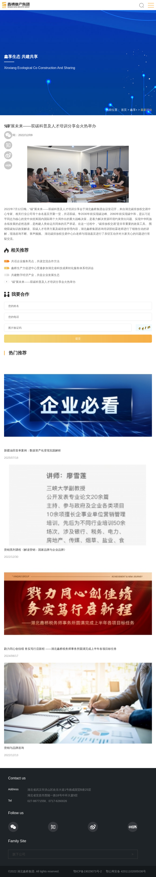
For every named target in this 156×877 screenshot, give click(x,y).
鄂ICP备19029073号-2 (87, 871)
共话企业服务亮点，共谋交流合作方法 (35, 261)
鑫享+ (133, 109)
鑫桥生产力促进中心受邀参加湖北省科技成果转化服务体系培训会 (52, 268)
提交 (78, 338)
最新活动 (146, 109)
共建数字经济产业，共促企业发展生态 (35, 275)
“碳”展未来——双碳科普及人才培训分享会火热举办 (43, 281)
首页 (124, 109)
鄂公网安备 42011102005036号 (126, 871)
